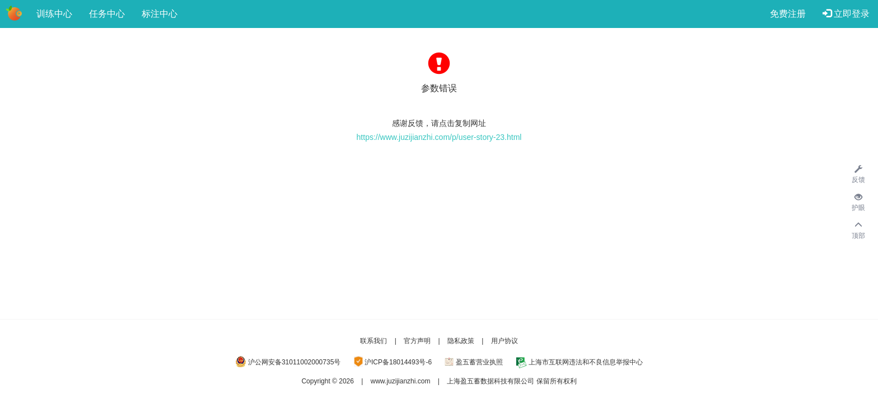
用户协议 (504, 341)
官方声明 (417, 341)
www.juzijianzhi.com (401, 381)
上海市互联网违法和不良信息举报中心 (586, 362)
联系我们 (373, 341)
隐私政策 (460, 341)
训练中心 (54, 13)
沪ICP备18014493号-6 (398, 362)
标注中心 (160, 13)
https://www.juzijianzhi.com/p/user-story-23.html (439, 137)
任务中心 (107, 13)
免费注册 (788, 13)
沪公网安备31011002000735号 (294, 362)
